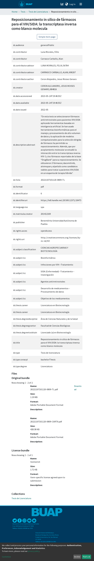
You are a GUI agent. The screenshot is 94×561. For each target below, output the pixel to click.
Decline (77, 556)
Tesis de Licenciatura (38, 11)
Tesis (23, 11)
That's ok (86, 556)
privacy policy (33, 551)
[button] (66, 4)
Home (15, 11)
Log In (72, 4)
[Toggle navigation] (81, 4)
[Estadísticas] (62, 4)
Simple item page (47, 36)
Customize (6, 556)
